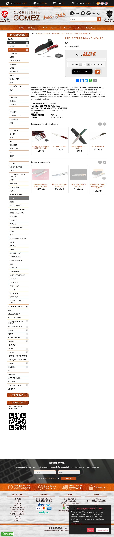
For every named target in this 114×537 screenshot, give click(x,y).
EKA (11, 108)
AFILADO (18, 348)
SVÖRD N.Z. (13, 279)
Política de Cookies (17, 512)
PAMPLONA (11, 389)
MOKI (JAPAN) (14, 187)
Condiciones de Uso (17, 510)
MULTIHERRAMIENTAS (18, 327)
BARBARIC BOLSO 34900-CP (17, 418)
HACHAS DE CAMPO (14, 317)
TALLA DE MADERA (14, 314)
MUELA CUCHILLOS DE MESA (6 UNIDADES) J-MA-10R (40, 147)
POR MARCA (18, 50)
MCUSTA (12, 191)
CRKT (11, 93)
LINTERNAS (11, 370)
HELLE (12, 137)
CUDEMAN (13, 104)
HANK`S (10, 310)
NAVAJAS (18, 39)
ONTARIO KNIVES (15, 205)
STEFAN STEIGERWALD (17, 275)
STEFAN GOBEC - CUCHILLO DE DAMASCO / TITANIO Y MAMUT (98, 186)
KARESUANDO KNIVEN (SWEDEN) (17, 175)
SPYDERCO (13, 268)
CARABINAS (18, 367)
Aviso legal (18, 505)
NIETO (12, 202)
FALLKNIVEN (14, 119)
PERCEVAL (13, 224)
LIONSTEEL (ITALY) (16, 167)
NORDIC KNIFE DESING (17, 209)
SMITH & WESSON (16, 260)
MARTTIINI (13, 183)
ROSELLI (12, 242)
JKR (11, 152)
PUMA (12, 231)
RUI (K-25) (13, 246)
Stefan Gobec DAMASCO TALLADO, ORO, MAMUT (40, 185)
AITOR (12, 57)
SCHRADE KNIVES (15, 253)
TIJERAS (18, 334)
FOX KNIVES (14, 130)
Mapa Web (18, 499)
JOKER (12, 156)
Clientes (54, 27)
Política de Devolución (17, 514)
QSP (11, 235)
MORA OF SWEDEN (16, 194)
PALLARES (13, 220)
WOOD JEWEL (14, 297)
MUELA (12, 198)
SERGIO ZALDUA (15, 257)
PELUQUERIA (12, 345)
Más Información (76, 524)
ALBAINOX (13, 64)
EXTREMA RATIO (15, 115)
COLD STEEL (14, 97)
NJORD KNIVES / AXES (17, 213)
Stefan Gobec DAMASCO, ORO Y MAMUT (79, 185)
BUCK (11, 82)
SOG (11, 264)
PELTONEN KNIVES (16, 227)
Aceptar (91, 530)
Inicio (21, 27)
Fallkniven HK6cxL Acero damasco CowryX (59, 185)
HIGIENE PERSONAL (18, 338)
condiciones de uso (51, 478)
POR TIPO (18, 46)
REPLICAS (18, 363)
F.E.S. (11, 123)
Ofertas (78, 27)
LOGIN (76, 13)
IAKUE (12, 141)
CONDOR (13, 101)
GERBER (12, 134)
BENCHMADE (14, 71)
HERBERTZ (13, 145)
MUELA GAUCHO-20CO (59, 146)
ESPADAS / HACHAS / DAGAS (17, 356)
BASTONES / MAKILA (14, 378)
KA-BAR (12, 163)
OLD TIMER (13, 216)
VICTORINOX (14, 293)
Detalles (32, 27)
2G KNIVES (13, 53)
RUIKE (12, 249)
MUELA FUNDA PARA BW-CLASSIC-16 (79, 147)
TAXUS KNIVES (15, 286)
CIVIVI (12, 90)
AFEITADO (18, 341)
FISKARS (12, 126)
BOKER (12, 75)
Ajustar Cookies (102, 530)
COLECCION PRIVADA (18, 385)
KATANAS (18, 352)
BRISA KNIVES (14, 79)
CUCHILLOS (18, 42)
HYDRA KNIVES (15, 148)
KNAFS (12, 170)
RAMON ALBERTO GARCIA (18, 238)
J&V (11, 159)
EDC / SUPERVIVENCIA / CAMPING (18, 322)
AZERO (12, 68)
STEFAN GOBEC (15, 271)
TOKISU (12, 290)
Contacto (67, 27)
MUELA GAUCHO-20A (98, 146)
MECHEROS (11, 381)
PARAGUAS (11, 374)
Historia (43, 27)
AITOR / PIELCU (15, 60)
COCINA (18, 330)
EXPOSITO (13, 112)
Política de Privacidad (17, 507)
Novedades (90, 27)
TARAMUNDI (14, 282)
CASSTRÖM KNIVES (16, 86)
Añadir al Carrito (82, 71)
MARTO (12, 180)
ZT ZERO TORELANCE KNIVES (17, 302)
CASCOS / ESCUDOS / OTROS (17, 359)
